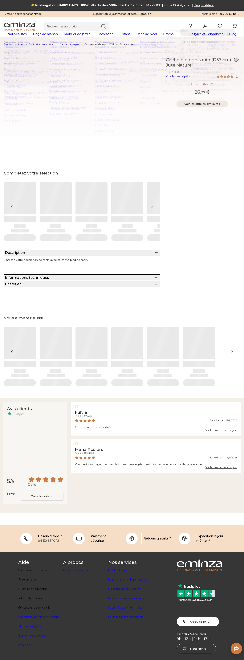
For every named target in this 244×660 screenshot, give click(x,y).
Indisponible (202, 90)
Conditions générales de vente (38, 644)
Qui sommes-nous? (76, 597)
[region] (122, 50)
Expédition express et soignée (128, 625)
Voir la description (178, 82)
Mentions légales (29, 653)
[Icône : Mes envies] (236, 66)
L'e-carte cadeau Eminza (124, 616)
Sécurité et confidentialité (125, 635)
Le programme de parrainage (127, 607)
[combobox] (42, 523)
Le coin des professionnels (125, 644)
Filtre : (11, 521)
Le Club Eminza (118, 597)
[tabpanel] (93, 37)
